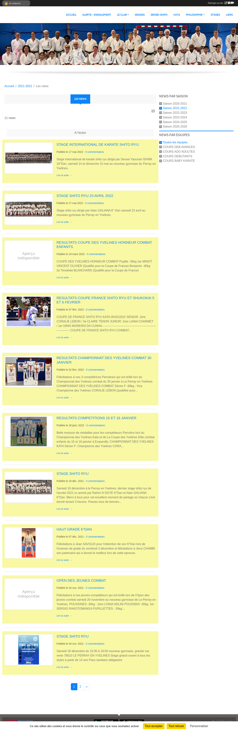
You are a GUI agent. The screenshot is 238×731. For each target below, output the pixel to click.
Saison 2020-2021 (175, 103)
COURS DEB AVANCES (179, 147)
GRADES (140, 14)
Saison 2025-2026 (175, 126)
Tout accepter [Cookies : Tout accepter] (154, 726)
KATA (176, 14)
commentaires (96, 151)
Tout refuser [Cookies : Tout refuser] (176, 726)
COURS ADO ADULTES (179, 151)
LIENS (229, 14)
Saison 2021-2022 (175, 108)
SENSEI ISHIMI (159, 14)
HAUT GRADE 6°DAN (74, 529)
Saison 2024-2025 (175, 121)
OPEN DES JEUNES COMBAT (81, 580)
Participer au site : (221, 3)
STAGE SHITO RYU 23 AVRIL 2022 (85, 196)
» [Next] (86, 686)
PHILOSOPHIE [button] (194, 14)
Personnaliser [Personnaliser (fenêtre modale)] (199, 726)
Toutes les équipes (175, 142)
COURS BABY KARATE (179, 160)
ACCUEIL (71, 14)
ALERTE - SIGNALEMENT (96, 14)
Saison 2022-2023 (175, 112)
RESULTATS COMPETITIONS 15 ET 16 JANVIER (96, 418)
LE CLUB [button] (122, 14)
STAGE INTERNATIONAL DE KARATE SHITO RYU (98, 144)
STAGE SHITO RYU (73, 474)
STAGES (215, 14)
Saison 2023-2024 (175, 117)
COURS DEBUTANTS (177, 156)
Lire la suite (63, 175)
